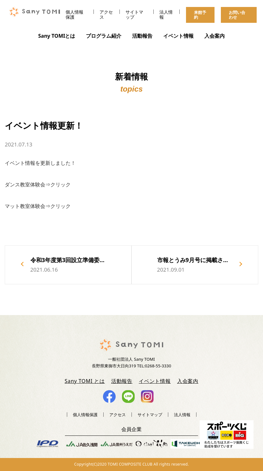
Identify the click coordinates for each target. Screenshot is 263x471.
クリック (60, 184)
